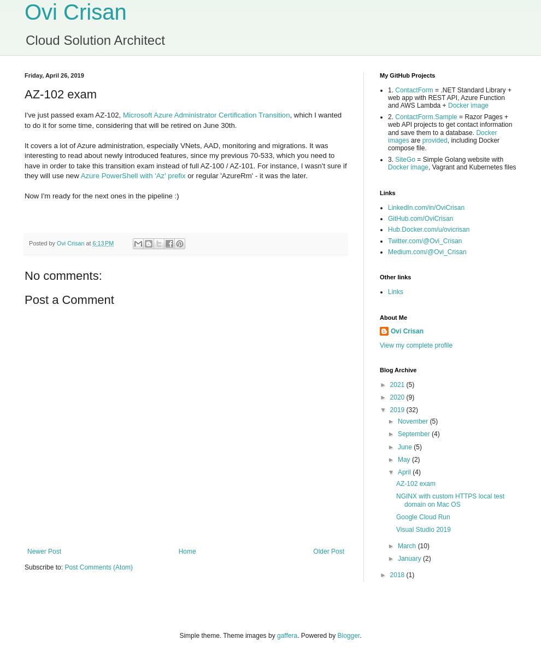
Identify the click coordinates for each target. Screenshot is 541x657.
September (415, 434)
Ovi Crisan (76, 12)
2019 (398, 410)
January (410, 558)
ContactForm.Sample (426, 117)
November (414, 421)
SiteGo (405, 159)
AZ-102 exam (416, 484)
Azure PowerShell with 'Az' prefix (133, 176)
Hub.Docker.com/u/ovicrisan (428, 229)
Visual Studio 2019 (423, 529)
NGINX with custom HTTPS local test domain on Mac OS (450, 500)
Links (395, 292)
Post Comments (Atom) (98, 567)
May (405, 460)
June (406, 447)
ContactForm (414, 90)
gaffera (287, 636)
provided (435, 140)
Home (187, 551)
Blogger (349, 636)
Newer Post (44, 551)
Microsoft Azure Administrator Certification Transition (206, 115)
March (408, 546)
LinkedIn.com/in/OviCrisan (426, 208)
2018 (398, 575)
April (405, 472)
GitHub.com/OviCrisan (420, 218)
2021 (398, 385)
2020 (398, 397)
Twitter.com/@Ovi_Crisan (425, 241)
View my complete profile (416, 345)
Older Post (328, 551)
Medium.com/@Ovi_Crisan (427, 252)
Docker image (468, 105)
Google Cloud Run (423, 517)
